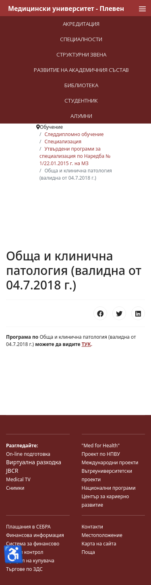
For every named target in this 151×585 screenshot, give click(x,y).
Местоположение (102, 535)
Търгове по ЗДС (24, 569)
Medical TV (18, 479)
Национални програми (109, 487)
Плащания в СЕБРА (28, 526)
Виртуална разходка (33, 462)
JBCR (12, 470)
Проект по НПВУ (101, 454)
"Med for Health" (101, 445)
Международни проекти (110, 462)
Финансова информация (35, 535)
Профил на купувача (30, 560)
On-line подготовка (28, 454)
